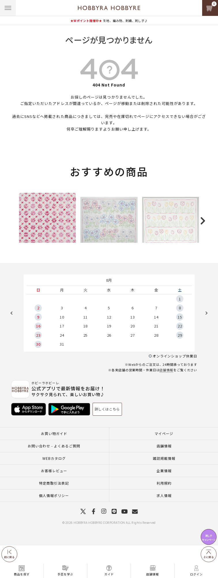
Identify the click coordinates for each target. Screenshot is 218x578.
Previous (13, 345)
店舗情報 (166, 402)
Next (204, 345)
